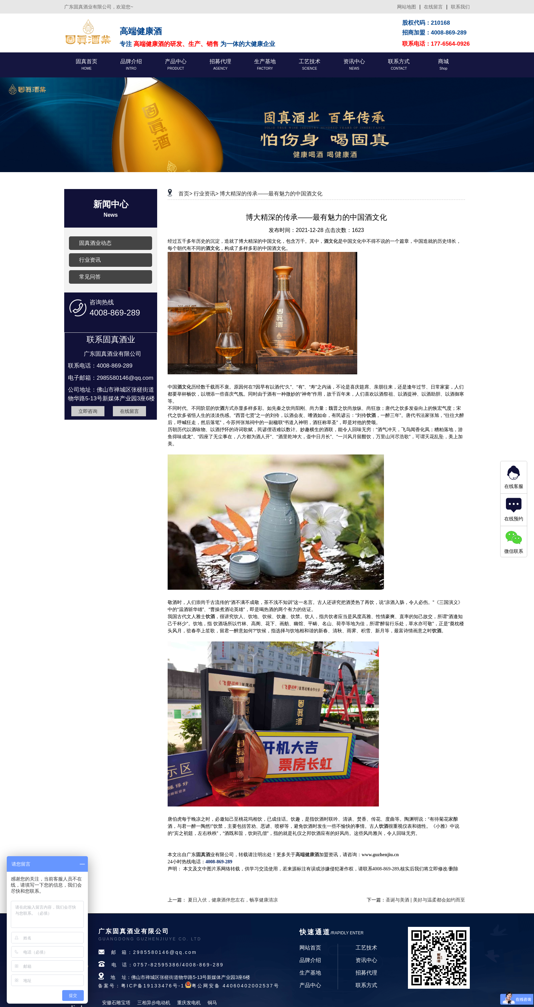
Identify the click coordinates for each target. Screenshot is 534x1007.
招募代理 (366, 973)
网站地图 (406, 6)
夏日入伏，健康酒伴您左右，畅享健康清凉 (233, 900)
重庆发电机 (189, 1002)
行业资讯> (206, 193)
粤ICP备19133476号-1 (153, 985)
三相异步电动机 (153, 1002)
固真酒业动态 (95, 243)
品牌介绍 (310, 960)
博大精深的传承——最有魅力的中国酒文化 (271, 193)
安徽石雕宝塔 (116, 1002)
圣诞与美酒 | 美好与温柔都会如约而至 (425, 900)
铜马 (212, 1002)
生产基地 (310, 973)
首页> (185, 193)
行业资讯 (90, 260)
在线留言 (433, 6)
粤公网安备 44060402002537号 (236, 985)
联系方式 (366, 985)
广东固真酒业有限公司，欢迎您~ (98, 6)
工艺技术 (366, 948)
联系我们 (460, 6)
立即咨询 (87, 411)
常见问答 (90, 277)
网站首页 (310, 948)
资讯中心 (366, 960)
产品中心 (310, 985)
